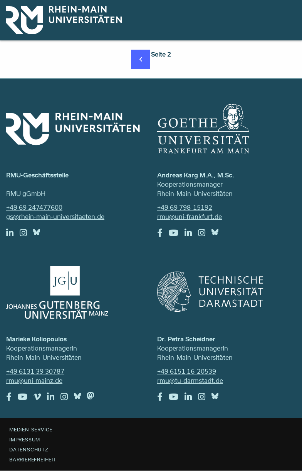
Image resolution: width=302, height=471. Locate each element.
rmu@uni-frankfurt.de (189, 216)
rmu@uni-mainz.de (34, 380)
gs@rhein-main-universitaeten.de (55, 216)
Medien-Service (30, 429)
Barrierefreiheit (33, 459)
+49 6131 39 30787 (35, 371)
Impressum (24, 439)
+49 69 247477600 (34, 207)
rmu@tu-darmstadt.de (190, 380)
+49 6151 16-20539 (186, 371)
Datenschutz (29, 449)
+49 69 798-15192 (184, 207)
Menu (286, 16)
